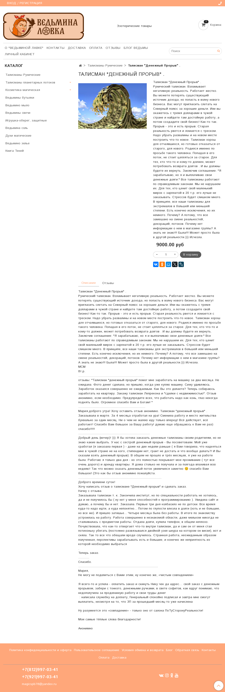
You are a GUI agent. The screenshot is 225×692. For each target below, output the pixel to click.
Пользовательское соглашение (96, 650)
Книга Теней (14, 151)
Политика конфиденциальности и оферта (40, 650)
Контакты (56, 48)
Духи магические (18, 135)
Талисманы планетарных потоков (30, 82)
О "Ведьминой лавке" (24, 48)
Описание (88, 283)
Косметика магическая (22, 90)
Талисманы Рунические (105, 65)
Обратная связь (187, 650)
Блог (169, 650)
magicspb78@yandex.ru (39, 684)
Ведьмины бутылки (19, 97)
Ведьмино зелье (17, 143)
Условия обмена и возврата (142, 650)
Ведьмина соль (16, 128)
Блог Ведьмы (136, 48)
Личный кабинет (20, 54)
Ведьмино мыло (17, 105)
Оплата (95, 48)
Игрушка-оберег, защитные (26, 120)
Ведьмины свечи (17, 113)
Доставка (77, 48)
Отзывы (113, 48)
